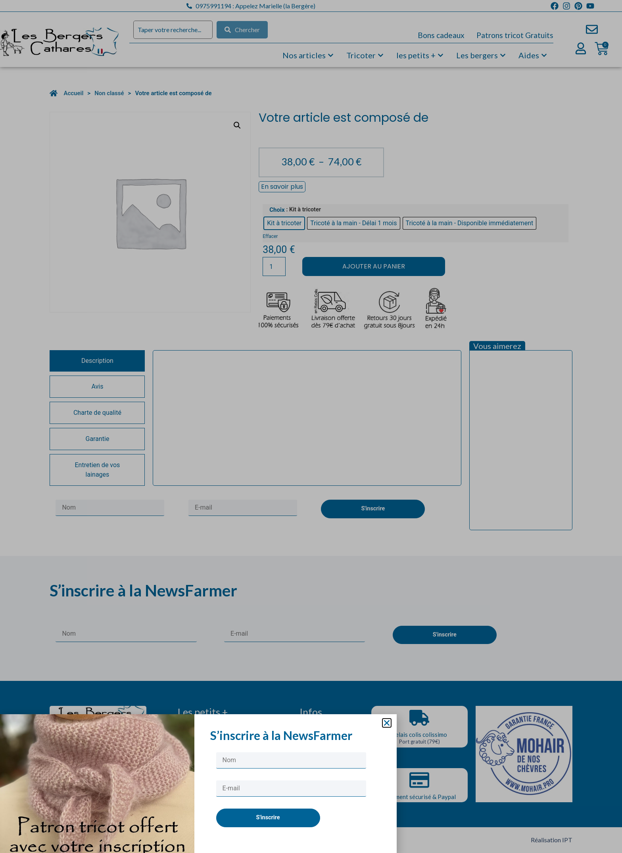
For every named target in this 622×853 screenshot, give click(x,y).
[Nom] (291, 760)
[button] (387, 723)
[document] (311, 426)
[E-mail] (291, 788)
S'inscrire (268, 817)
